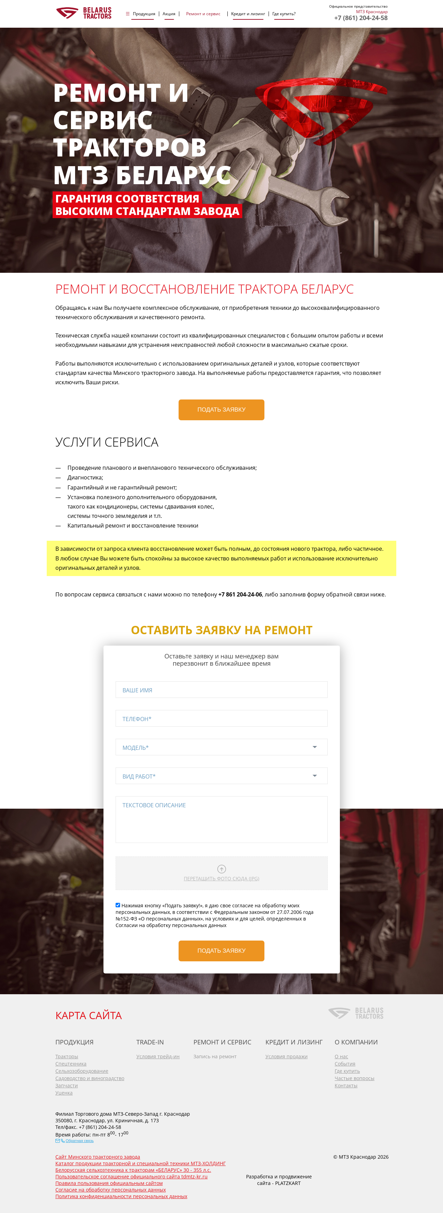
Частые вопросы (354, 1078)
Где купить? (284, 13)
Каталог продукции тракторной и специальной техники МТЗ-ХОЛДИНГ (140, 1163)
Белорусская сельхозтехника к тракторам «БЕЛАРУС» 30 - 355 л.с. (133, 1170)
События (345, 1063)
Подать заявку (222, 409)
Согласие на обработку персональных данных (110, 1189)
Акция (169, 13)
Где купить (347, 1071)
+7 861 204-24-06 (240, 594)
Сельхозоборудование (81, 1071)
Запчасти (66, 1085)
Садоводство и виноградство (89, 1078)
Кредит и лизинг (248, 13)
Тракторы (66, 1056)
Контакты (346, 1085)
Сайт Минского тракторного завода (97, 1156)
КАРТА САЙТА (88, 1015)
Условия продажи (286, 1056)
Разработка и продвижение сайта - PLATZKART (279, 1179)
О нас (341, 1056)
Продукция (144, 13)
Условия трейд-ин (158, 1056)
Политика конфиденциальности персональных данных (121, 1196)
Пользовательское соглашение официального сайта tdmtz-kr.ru (131, 1176)
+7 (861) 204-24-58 (361, 18)
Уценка (64, 1092)
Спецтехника (71, 1063)
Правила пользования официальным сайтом (109, 1183)
